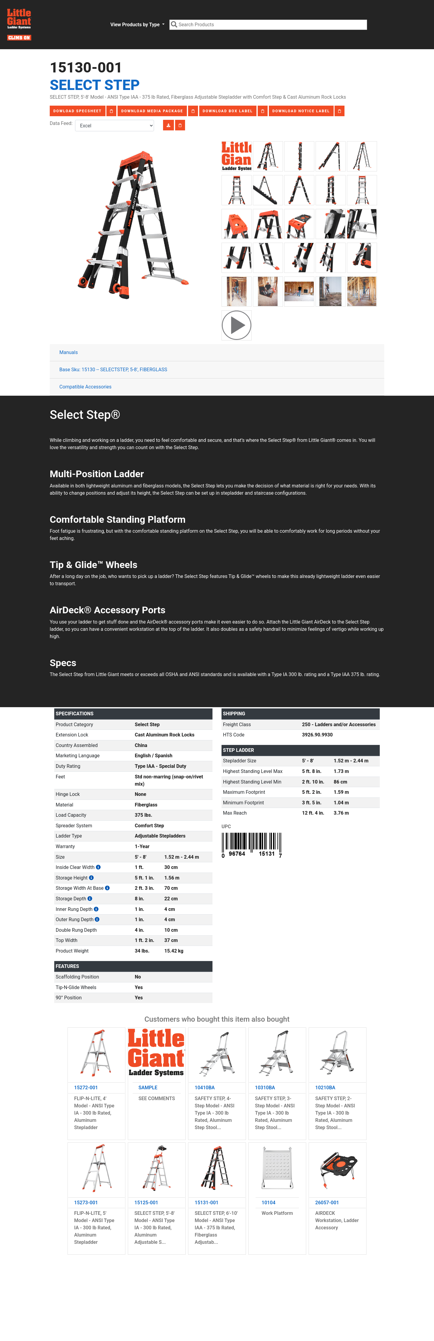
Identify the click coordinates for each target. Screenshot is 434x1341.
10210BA (325, 1087)
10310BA (265, 1087)
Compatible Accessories (85, 387)
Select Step (95, 85)
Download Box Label (228, 111)
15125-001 (146, 1202)
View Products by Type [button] (135, 24)
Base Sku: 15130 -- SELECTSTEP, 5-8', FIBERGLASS (113, 369)
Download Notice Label (301, 111)
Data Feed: (62, 123)
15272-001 (86, 1087)
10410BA (205, 1087)
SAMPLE (148, 1087)
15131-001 (207, 1202)
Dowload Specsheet (77, 111)
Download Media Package (152, 111)
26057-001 (327, 1202)
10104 (268, 1202)
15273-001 (86, 1202)
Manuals (68, 352)
